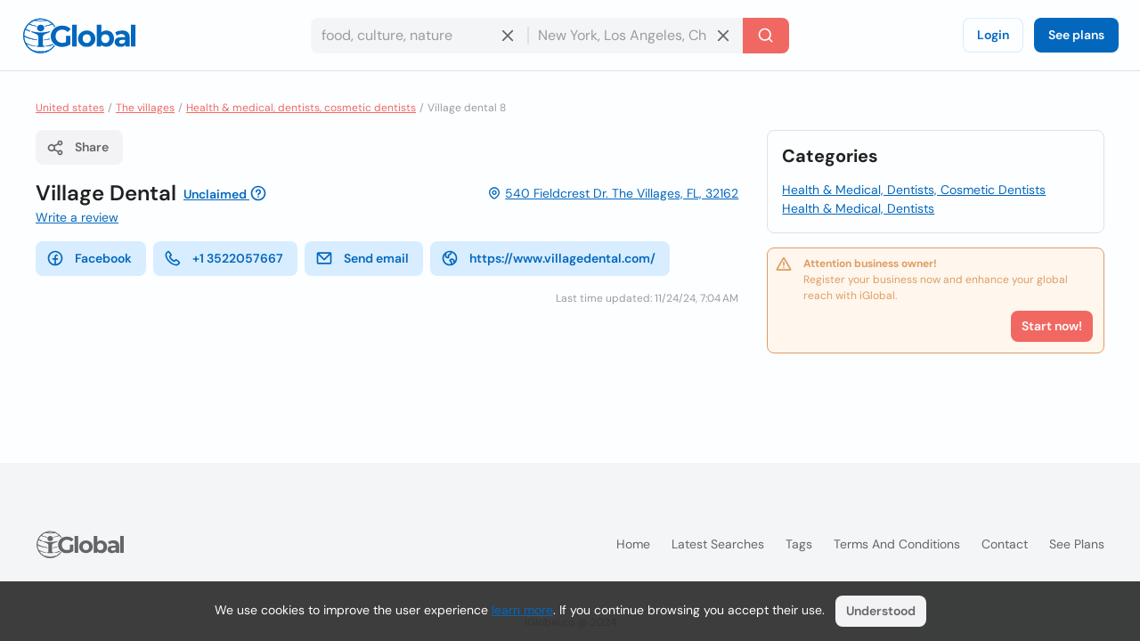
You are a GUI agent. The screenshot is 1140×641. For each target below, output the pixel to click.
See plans (1076, 35)
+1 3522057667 (223, 258)
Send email (362, 258)
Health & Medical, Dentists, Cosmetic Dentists (914, 190)
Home (633, 544)
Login (993, 35)
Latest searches (718, 544)
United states (70, 108)
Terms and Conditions (897, 544)
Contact (1004, 544)
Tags (799, 544)
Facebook (89, 258)
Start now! (1052, 326)
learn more (522, 610)
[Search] (766, 35)
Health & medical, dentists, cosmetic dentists (301, 108)
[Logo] (79, 35)
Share (77, 148)
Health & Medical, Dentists (858, 208)
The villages (145, 108)
